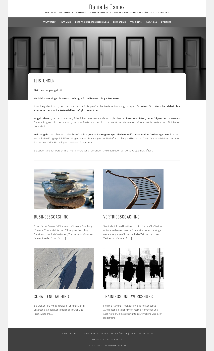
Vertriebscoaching (121, 217)
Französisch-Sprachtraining (92, 22)
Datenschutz (114, 339)
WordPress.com (117, 345)
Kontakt (166, 22)
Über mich (65, 22)
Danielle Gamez (107, 6)
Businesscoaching (51, 217)
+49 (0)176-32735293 (141, 333)
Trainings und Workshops (128, 296)
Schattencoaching (51, 296)
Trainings (136, 22)
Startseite (49, 22)
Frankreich (119, 22)
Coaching (151, 22)
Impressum (97, 339)
